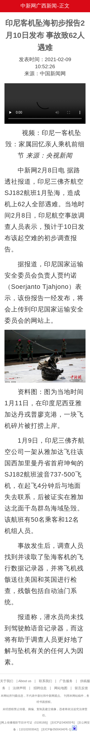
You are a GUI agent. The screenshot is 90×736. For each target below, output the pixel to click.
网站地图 (60, 688)
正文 (64, 6)
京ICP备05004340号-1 (56, 729)
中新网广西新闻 (38, 6)
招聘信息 (40, 688)
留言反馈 (81, 688)
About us (24, 681)
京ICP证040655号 (62, 722)
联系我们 (45, 681)
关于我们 (6, 681)
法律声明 (19, 688)
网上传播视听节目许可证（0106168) (24, 722)
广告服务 (66, 681)
